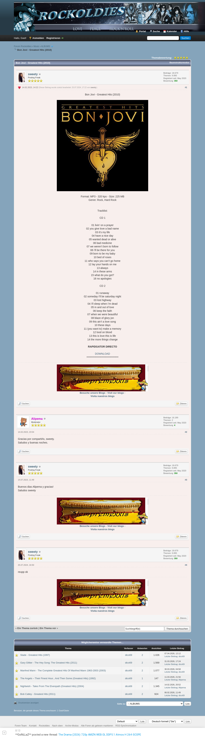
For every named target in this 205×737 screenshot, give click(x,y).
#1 (186, 87)
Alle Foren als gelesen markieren (97, 725)
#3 (186, 480)
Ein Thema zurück (27, 628)
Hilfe (186, 31)
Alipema (182, 680)
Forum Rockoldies (23, 46)
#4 (186, 565)
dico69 (128, 655)
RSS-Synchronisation (125, 725)
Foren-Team (21, 725)
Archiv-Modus (72, 725)
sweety (33, 74)
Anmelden (38, 38)
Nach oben (57, 725)
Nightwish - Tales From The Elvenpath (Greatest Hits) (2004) (52, 686)
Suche (156, 31)
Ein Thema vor (48, 628)
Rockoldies (44, 725)
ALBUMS (45, 46)
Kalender (172, 31)
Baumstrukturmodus (179, 62)
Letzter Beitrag (171, 656)
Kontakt (33, 725)
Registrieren (53, 38)
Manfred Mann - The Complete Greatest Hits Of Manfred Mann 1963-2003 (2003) (63, 670)
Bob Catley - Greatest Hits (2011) (37, 694)
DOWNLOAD (102, 353)
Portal (142, 31)
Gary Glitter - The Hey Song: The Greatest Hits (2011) (48, 662)
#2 (186, 432)
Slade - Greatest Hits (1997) (35, 655)
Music (36, 46)
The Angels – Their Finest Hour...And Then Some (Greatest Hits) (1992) (58, 678)
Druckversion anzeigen (28, 703)
